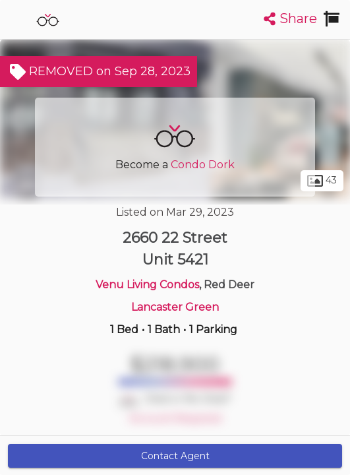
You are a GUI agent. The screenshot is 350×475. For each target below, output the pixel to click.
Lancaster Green (175, 307)
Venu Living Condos (147, 284)
